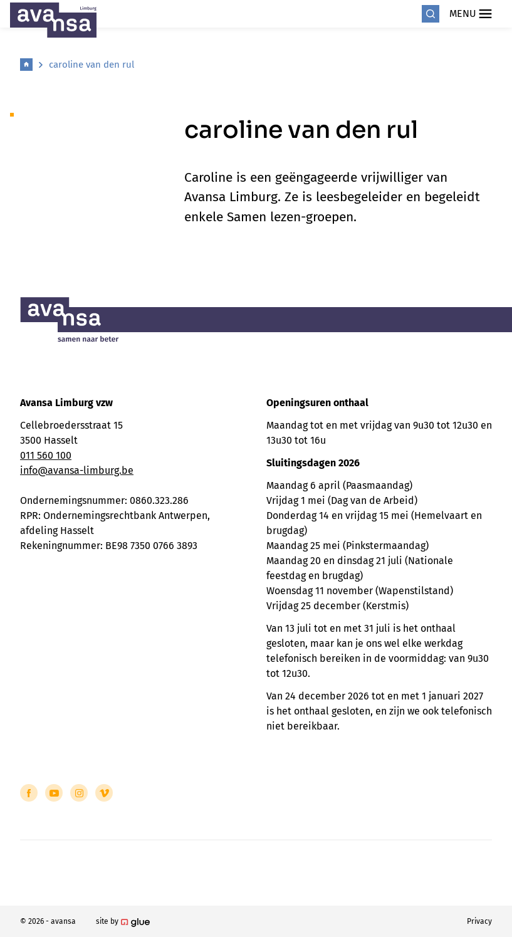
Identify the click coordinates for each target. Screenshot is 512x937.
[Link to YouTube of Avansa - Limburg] (54, 793)
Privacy (479, 921)
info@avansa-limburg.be (76, 470)
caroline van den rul (91, 64)
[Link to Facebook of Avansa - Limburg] (29, 793)
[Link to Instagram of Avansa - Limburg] (79, 793)
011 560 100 (45, 455)
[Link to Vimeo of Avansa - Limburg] (104, 793)
